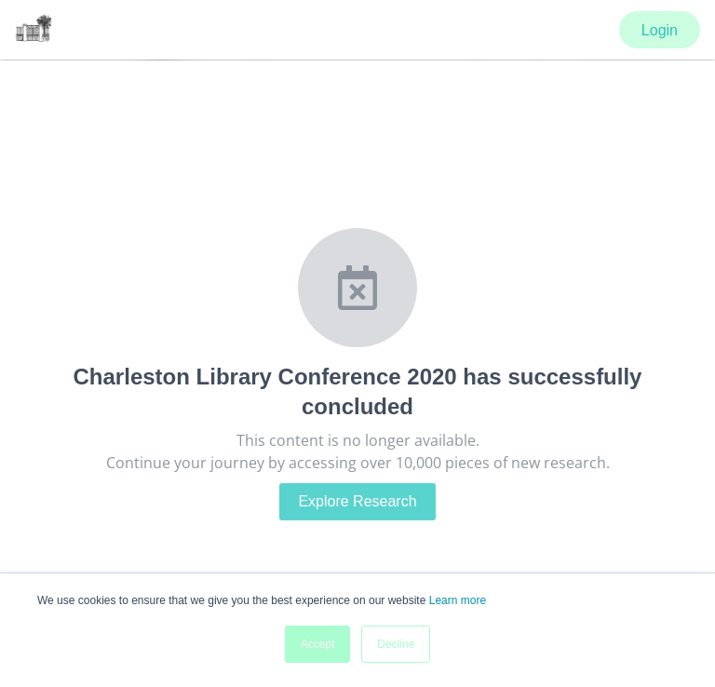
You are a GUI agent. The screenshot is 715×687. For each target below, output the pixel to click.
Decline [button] (395, 644)
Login (659, 30)
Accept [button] (318, 644)
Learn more (457, 600)
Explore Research (357, 501)
